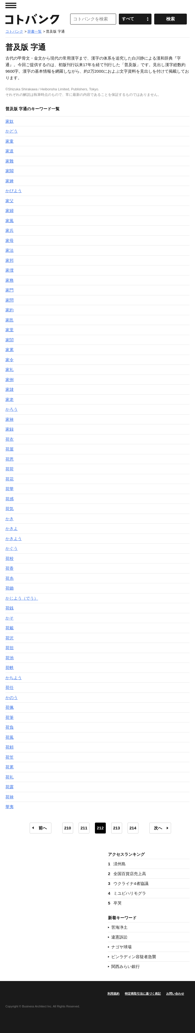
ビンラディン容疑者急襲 (133, 956)
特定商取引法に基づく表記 (143, 993)
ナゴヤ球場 (121, 947)
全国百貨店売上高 (127, 873)
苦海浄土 (119, 927)
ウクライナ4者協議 (128, 883)
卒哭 (115, 903)
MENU (10, 5)
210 (67, 828)
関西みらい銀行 (125, 966)
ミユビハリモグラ (127, 893)
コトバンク (32, 19)
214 (132, 828)
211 (84, 828)
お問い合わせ (175, 993)
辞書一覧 (34, 31)
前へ (43, 828)
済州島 (117, 864)
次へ (158, 828)
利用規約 (113, 993)
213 (116, 828)
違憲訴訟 (119, 937)
